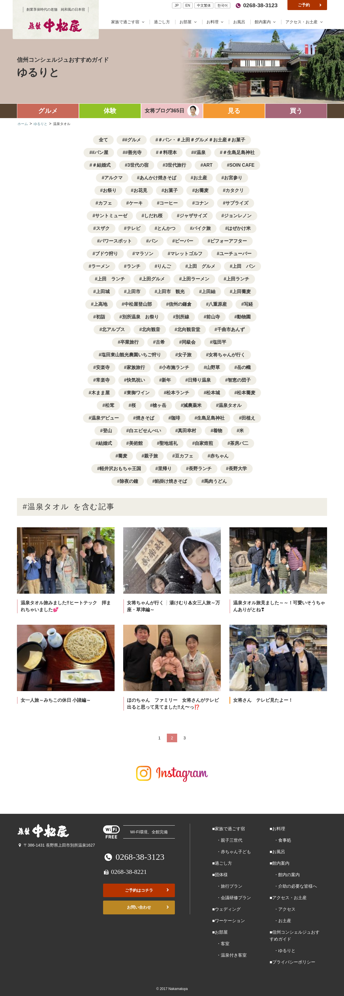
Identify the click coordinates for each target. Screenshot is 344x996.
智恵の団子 (239, 380)
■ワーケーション (228, 920)
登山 (107, 430)
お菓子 (171, 190)
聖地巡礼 (168, 443)
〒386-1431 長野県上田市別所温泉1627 (56, 845)
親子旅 (151, 455)
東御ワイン (138, 392)
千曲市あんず (231, 329)
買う (296, 110)
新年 (166, 380)
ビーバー (184, 241)
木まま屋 (100, 392)
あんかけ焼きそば (158, 177)
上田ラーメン (195, 278)
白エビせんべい (145, 430)
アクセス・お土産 (304, 22)
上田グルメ (153, 278)
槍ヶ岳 (159, 405)
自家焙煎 (204, 443)
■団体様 (220, 874)
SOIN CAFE (241, 165)
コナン (201, 203)
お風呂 (239, 22)
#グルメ (133, 139)
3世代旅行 (175, 165)
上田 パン (243, 266)
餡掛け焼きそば (171, 481)
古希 (160, 342)
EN (187, 5)
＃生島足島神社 (239, 152)
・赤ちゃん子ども (231, 851)
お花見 (140, 190)
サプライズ (236, 203)
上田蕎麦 (241, 291)
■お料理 (277, 828)
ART (207, 165)
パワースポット (116, 241)
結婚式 (105, 443)
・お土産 (280, 920)
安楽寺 (103, 367)
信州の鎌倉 (180, 304)
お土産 (200, 177)
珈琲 (175, 418)
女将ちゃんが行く (226, 354)
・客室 (220, 943)
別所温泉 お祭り (140, 316)
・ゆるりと (282, 950)
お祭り (110, 190)
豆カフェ (184, 455)
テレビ (133, 228)
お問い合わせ (148, 907)
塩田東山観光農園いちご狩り (131, 354)
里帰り (165, 468)
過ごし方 (162, 22)
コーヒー (168, 203)
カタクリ (234, 190)
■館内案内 (279, 863)
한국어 (222, 5)
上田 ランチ (111, 278)
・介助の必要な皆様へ (293, 886)
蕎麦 (122, 455)
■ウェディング (226, 909)
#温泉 (200, 152)
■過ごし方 (222, 863)
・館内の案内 (285, 874)
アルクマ (113, 177)
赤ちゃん (219, 455)
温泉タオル (230, 405)
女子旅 (185, 354)
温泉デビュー (105, 418)
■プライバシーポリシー (292, 962)
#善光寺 (133, 152)
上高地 (100, 304)
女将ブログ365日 (164, 111)
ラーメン (100, 266)
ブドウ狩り (106, 253)
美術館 (136, 443)
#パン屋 (100, 152)
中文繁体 (203, 5)
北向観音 (151, 329)
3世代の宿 (137, 165)
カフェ (105, 203)
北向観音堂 (188, 329)
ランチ (133, 266)
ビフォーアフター (228, 241)
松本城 (213, 392)
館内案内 (266, 22)
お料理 (216, 22)
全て (103, 139)
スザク (103, 228)
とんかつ (166, 228)
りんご (164, 266)
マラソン (144, 253)
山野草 (213, 367)
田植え (248, 418)
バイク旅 (201, 228)
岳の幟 (244, 367)
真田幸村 (187, 430)
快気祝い (136, 380)
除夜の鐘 (129, 481)
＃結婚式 (101, 165)
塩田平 (219, 342)
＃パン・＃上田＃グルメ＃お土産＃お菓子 (201, 139)
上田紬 (208, 291)
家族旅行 (136, 367)
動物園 (244, 316)
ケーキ (136, 203)
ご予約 (310, 5)
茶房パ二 (239, 443)
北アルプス (113, 329)
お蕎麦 (201, 190)
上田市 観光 (171, 291)
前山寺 (213, 316)
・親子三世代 (227, 840)
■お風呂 (277, 851)
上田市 (133, 291)
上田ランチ (237, 278)
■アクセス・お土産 (288, 897)
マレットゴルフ (186, 253)
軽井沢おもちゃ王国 (120, 468)
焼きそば (145, 418)
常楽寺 (103, 380)
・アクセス (282, 909)
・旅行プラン (227, 886)
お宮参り (233, 177)
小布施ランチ (175, 367)
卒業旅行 (129, 342)
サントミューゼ (111, 215)
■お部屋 (220, 932)
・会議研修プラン (231, 897)
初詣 (100, 316)
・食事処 (280, 840)
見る (234, 110)
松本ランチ (177, 392)
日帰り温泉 (199, 380)
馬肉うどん (215, 481)
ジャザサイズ (193, 215)
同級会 (189, 342)
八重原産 (217, 304)
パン (153, 241)
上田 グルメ (201, 266)
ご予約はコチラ (147, 890)
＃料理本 (168, 152)
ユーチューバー (235, 253)
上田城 (103, 291)
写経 (248, 304)
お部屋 (189, 22)
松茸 (109, 405)
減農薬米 (192, 405)
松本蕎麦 (246, 392)
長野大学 (238, 468)
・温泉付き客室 (229, 955)
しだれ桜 (153, 215)
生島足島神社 (211, 418)
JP (177, 5)
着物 (217, 430)
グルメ (48, 110)
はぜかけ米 (239, 228)
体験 (110, 110)
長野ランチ (200, 468)
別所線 (182, 316)
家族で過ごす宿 (129, 22)
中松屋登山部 (138, 304)
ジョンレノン (238, 215)
